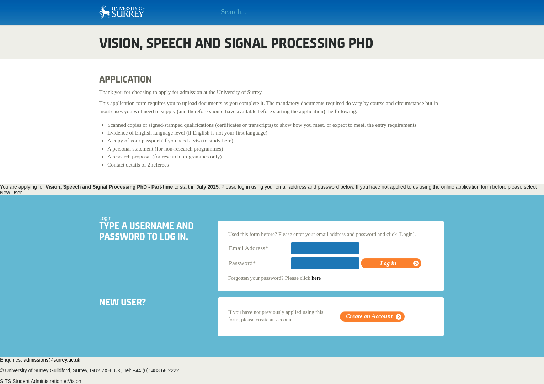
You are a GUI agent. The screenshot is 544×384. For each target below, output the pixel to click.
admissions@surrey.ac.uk (51, 360)
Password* (242, 263)
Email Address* (248, 248)
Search (319, 12)
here (316, 278)
